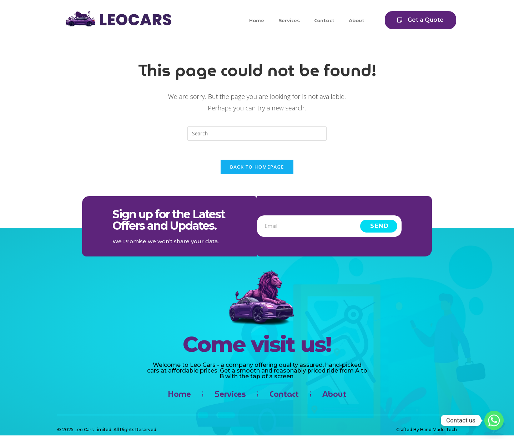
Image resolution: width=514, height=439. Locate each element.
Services (289, 20)
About (356, 20)
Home (256, 20)
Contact (324, 20)
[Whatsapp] (494, 420)
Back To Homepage (257, 169)
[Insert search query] (257, 133)
